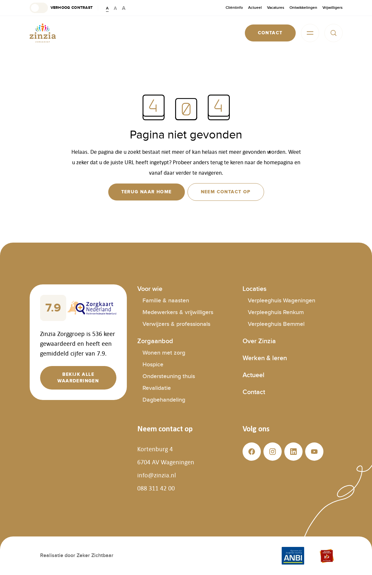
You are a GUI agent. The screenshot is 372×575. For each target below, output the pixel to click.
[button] (61, 8)
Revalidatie (156, 388)
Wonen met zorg (163, 352)
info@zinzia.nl (156, 475)
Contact (254, 392)
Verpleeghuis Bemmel (276, 324)
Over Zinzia (259, 341)
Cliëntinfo (234, 7)
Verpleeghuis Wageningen (281, 300)
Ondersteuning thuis (168, 376)
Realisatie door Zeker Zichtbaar (76, 555)
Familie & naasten (165, 300)
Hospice (152, 364)
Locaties (254, 289)
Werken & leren (265, 358)
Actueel (255, 7)
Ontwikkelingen (303, 7)
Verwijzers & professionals (176, 324)
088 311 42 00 (156, 488)
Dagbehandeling (163, 399)
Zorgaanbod (155, 341)
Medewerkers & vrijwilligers (177, 312)
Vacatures (275, 7)
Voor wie (149, 289)
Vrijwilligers (332, 7)
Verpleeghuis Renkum (276, 312)
